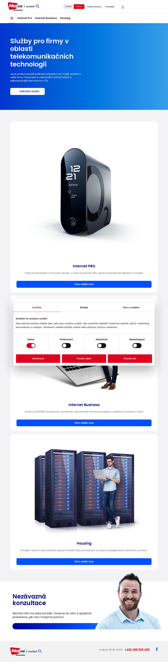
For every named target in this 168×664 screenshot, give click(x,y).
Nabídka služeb (29, 91)
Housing (65, 18)
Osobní (68, 6)
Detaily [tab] (84, 307)
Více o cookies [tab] (131, 307)
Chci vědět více (84, 284)
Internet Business (46, 18)
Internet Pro (24, 18)
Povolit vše (130, 358)
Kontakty (109, 6)
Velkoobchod (94, 6)
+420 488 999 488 (137, 649)
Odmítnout (38, 358)
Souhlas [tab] (36, 307)
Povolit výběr (84, 358)
